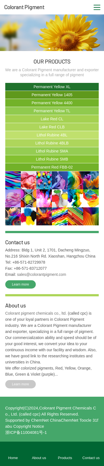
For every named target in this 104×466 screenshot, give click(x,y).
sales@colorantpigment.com (41, 274)
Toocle (85, 420)
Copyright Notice (28, 426)
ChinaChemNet (64, 420)
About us (39, 458)
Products (65, 458)
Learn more (20, 284)
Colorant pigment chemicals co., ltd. (36, 313)
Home (13, 458)
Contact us (91, 458)
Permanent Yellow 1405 (52, 95)
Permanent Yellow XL (52, 87)
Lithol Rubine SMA (52, 151)
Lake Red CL (52, 119)
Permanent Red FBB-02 (52, 167)
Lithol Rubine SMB (52, 159)
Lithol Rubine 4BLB (52, 143)
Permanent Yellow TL (52, 111)
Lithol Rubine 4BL (52, 135)
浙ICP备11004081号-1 (26, 432)
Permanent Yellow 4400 (52, 103)
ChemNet (40, 420)
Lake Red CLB (52, 127)
